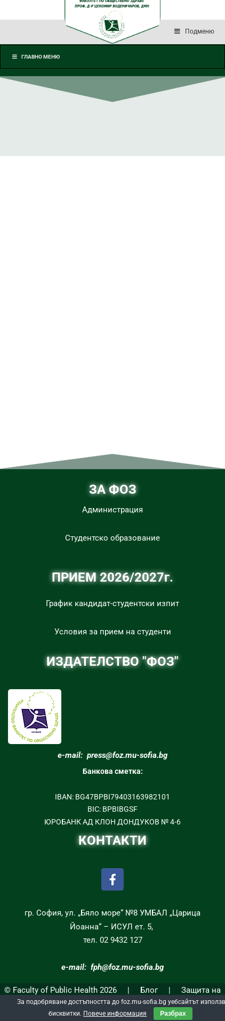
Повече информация (115, 1013)
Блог (149, 990)
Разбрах (173, 1013)
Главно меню (35, 57)
